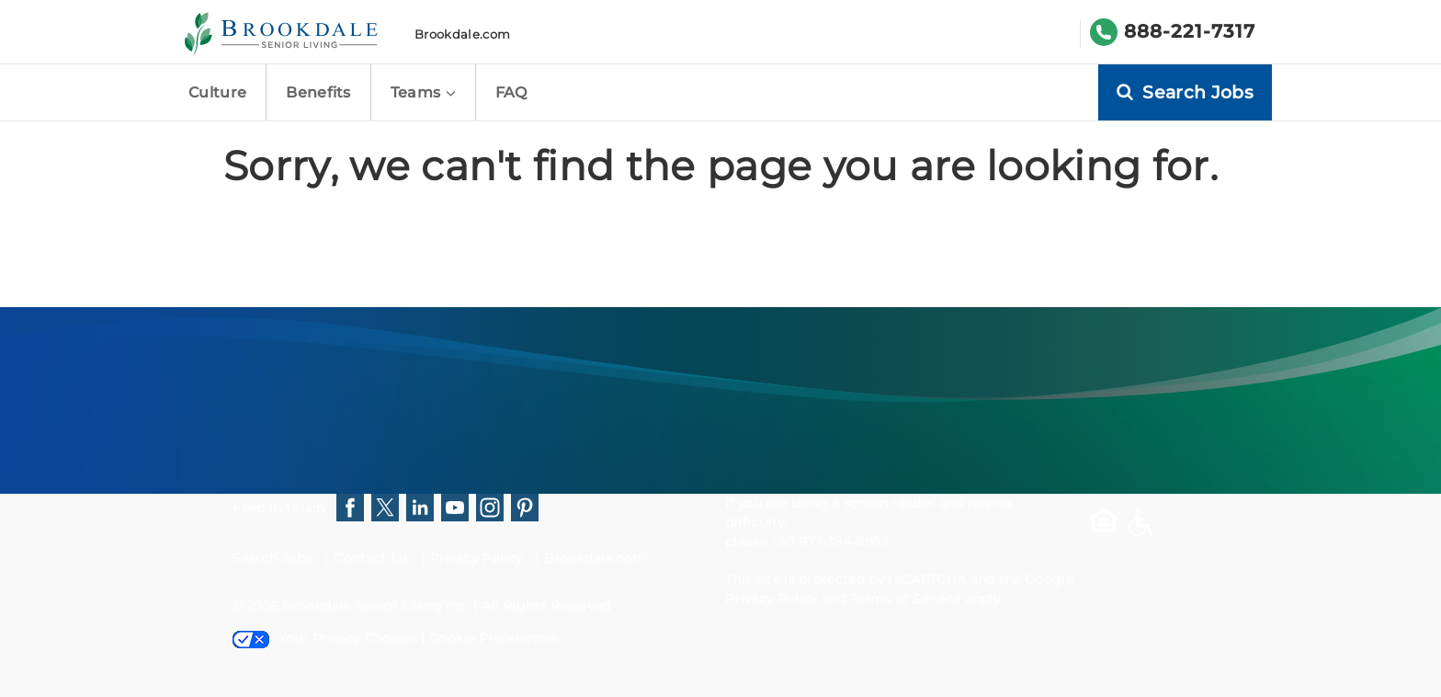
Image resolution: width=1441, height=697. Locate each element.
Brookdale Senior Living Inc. (377, 606)
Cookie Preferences (494, 638)
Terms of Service (905, 598)
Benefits (318, 92)
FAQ (511, 92)
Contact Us (371, 558)
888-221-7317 (1189, 31)
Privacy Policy (476, 558)
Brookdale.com (462, 34)
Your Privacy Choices (325, 638)
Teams (423, 92)
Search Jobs (273, 558)
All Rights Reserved (546, 606)
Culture (217, 92)
